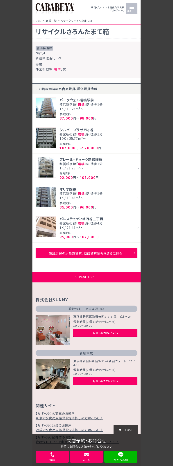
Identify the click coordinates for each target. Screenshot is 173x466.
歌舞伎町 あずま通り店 (86, 308)
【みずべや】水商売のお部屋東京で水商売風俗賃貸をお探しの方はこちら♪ (69, 415)
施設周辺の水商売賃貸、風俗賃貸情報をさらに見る (85, 253)
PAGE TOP (86, 277)
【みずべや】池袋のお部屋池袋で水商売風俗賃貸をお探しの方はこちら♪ (69, 427)
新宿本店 (86, 353)
